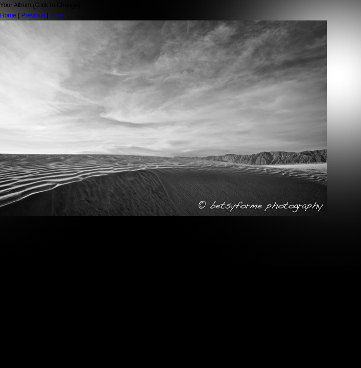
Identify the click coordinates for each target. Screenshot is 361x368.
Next (56, 15)
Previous (33, 15)
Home (8, 15)
